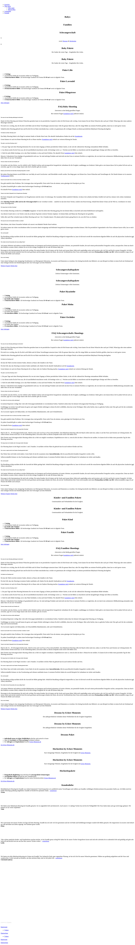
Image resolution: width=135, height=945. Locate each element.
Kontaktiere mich (47, 139)
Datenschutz (4, 933)
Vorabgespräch (5, 176)
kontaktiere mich (68, 113)
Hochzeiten (72, 41)
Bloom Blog (11, 9)
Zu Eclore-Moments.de (7, 745)
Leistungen (7, 11)
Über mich (7, 6)
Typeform (9, 922)
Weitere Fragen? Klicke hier (9, 266)
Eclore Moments (85, 753)
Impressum (4, 927)
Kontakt (6, 13)
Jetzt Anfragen (5, 103)
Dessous (65, 41)
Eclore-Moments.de (35, 742)
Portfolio (7, 4)
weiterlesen (53, 790)
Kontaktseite (78, 136)
